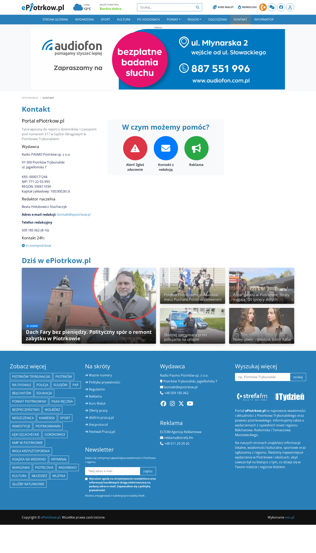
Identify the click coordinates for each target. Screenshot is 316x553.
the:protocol (98, 424)
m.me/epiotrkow (36, 245)
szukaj (298, 377)
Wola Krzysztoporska (31, 451)
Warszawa (21, 467)
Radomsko (68, 467)
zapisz (148, 471)
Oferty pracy (98, 410)
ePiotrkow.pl (30, 98)
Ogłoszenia (217, 19)
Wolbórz (52, 409)
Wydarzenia (84, 19)
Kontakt (240, 19)
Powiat (172, 19)
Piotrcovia (44, 467)
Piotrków (63, 376)
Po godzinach (148, 19)
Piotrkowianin (47, 426)
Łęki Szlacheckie (25, 434)
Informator (263, 19)
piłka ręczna (62, 401)
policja (42, 385)
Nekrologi (247, 7)
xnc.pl (289, 517)
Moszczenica (23, 418)
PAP (76, 385)
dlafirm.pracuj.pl (101, 417)
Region (193, 19)
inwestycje (21, 426)
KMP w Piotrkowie (27, 443)
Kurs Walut (223, 7)
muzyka (58, 476)
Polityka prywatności (104, 382)
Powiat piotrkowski (29, 401)
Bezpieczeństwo (26, 409)
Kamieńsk (47, 418)
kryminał (59, 459)
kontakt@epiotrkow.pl (73, 214)
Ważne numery (100, 375)
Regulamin (97, 389)
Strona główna (55, 19)
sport (65, 418)
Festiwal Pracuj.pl (102, 431)
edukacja (44, 393)
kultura (19, 476)
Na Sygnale (21, 385)
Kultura (123, 19)
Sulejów (60, 385)
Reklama (95, 396)
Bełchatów (21, 393)
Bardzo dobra (110, 8)
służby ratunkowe (28, 484)
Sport (105, 19)
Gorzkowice (55, 434)
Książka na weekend (29, 459)
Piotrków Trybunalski (31, 376)
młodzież (39, 476)
